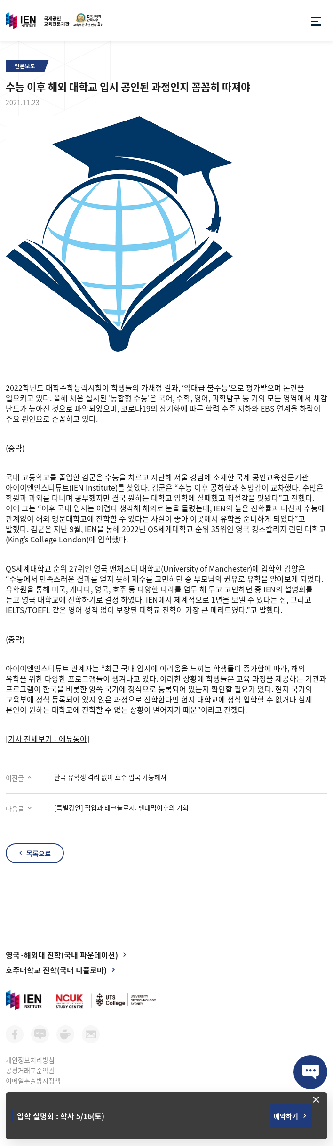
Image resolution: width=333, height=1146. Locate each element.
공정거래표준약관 (30, 1070)
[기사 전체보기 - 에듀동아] (47, 738)
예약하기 (286, 1116)
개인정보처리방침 (30, 1060)
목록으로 (38, 853)
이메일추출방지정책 (33, 1080)
